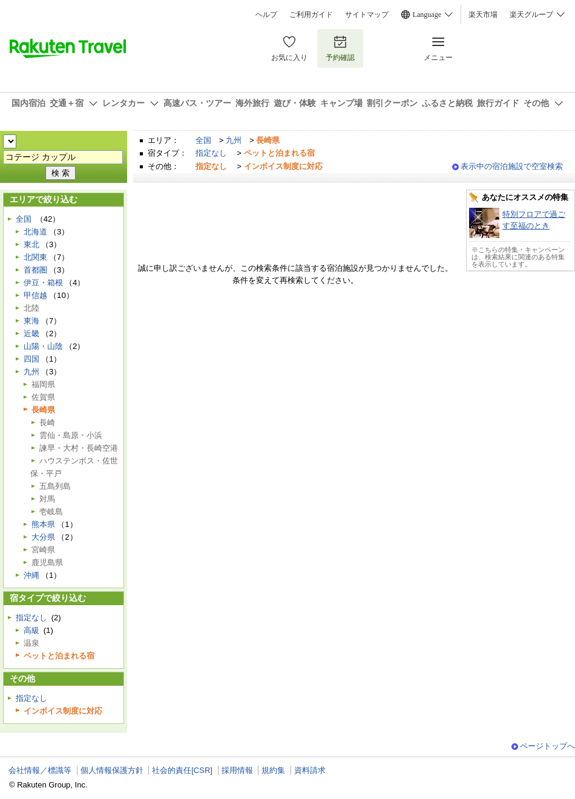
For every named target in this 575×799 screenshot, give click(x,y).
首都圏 (35, 269)
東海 (31, 320)
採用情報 (237, 770)
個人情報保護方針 (111, 770)
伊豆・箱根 (43, 282)
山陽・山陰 (43, 346)
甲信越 (35, 295)
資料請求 (310, 770)
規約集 (273, 770)
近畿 (31, 333)
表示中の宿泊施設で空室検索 (512, 166)
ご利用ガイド (311, 14)
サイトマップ (367, 14)
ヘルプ (266, 14)
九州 (234, 140)
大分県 (43, 537)
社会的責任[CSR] (182, 770)
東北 (31, 244)
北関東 (35, 257)
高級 (31, 630)
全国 (203, 140)
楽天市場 (483, 14)
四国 (31, 358)
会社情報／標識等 (39, 770)
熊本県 (43, 524)
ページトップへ (547, 746)
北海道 (35, 231)
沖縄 (31, 575)
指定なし (211, 152)
